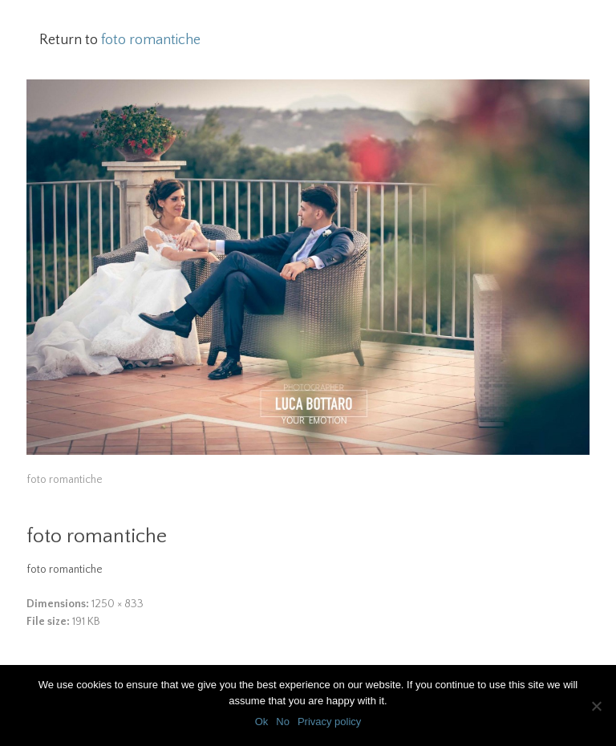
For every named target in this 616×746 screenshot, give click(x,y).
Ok (262, 722)
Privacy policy (329, 722)
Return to (120, 40)
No (283, 722)
